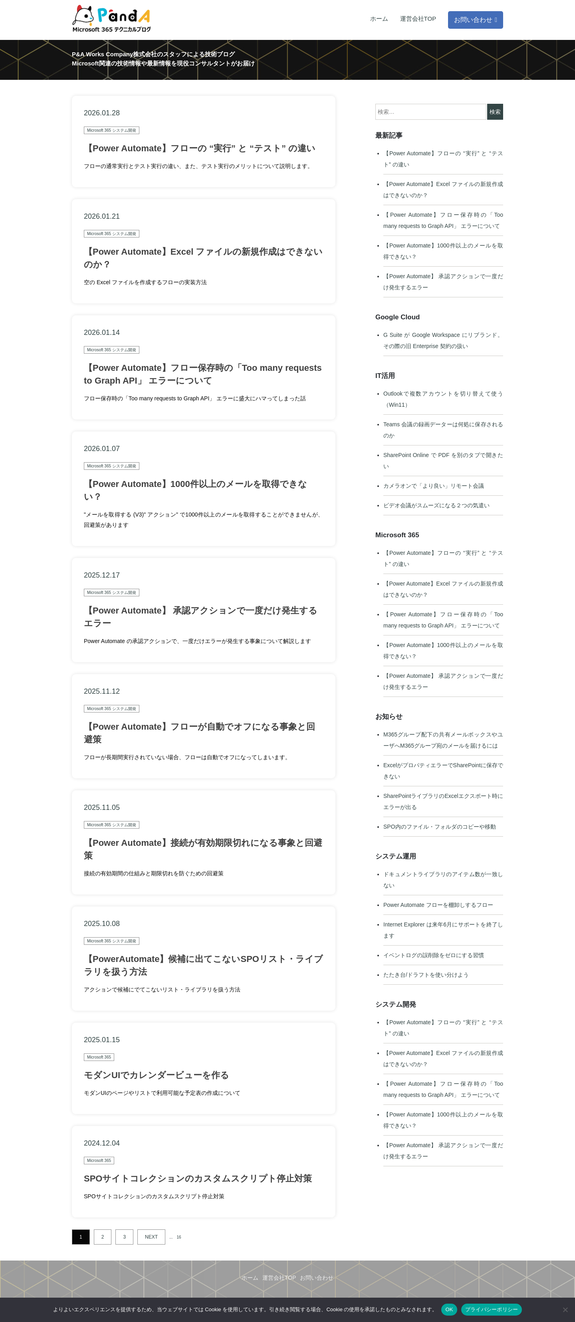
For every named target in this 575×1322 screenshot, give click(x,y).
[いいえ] (565, 1310)
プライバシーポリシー (491, 1309)
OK (449, 1309)
